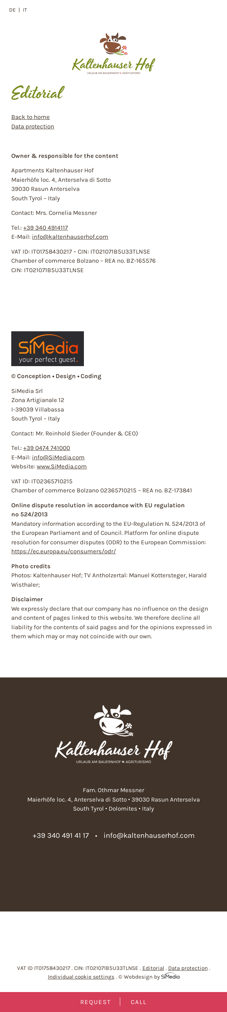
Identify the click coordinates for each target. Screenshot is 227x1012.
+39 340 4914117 (45, 227)
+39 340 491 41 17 (61, 835)
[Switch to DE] (14, 10)
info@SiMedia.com (58, 457)
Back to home (30, 116)
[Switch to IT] (25, 10)
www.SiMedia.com (62, 466)
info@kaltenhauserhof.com (70, 236)
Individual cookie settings (81, 977)
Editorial (153, 968)
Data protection (32, 126)
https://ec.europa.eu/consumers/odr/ (63, 551)
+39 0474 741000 (46, 447)
